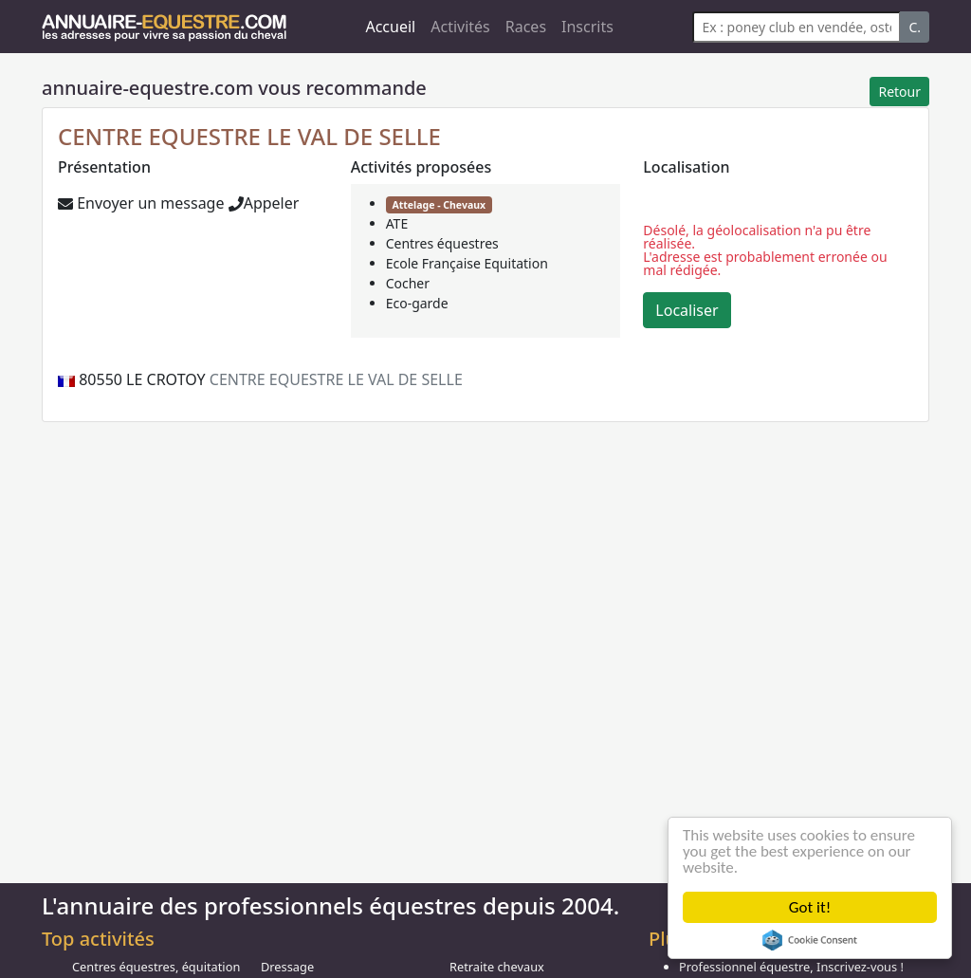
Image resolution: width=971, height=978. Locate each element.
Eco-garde (417, 303)
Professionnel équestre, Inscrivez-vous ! (791, 966)
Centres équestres (442, 243)
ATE (397, 223)
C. (914, 27)
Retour (899, 92)
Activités (460, 26)
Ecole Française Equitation (467, 263)
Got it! (810, 907)
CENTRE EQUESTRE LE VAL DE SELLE (249, 136)
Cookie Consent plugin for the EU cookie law (809, 940)
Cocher (408, 283)
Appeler (264, 203)
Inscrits (587, 26)
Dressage (287, 966)
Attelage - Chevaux (439, 205)
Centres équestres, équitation (156, 966)
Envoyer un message (141, 203)
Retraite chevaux (496, 966)
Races (525, 26)
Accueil (390, 26)
